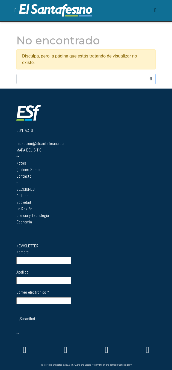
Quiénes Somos (28, 169)
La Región (24, 209)
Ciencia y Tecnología (32, 215)
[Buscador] (81, 79)
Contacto (23, 176)
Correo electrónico (32, 292)
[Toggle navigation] (155, 10)
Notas (21, 163)
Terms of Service (118, 364)
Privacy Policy (98, 364)
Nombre (22, 252)
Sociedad (23, 202)
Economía (24, 222)
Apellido (22, 272)
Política (22, 196)
